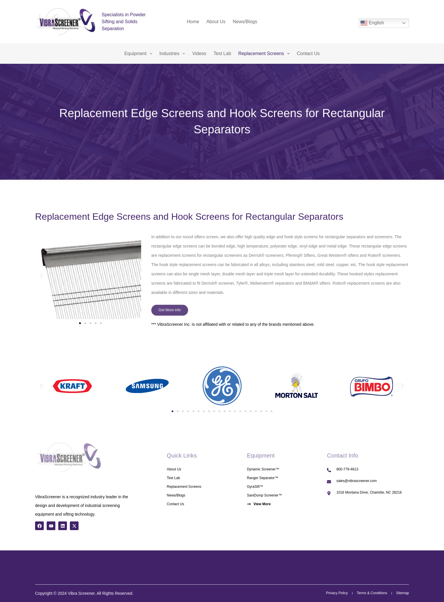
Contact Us (308, 53)
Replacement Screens (265, 53)
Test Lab (222, 53)
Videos (199, 53)
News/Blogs (245, 21)
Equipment (139, 53)
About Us (215, 21)
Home (193, 21)
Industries (173, 53)
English (372, 23)
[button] (41, 275)
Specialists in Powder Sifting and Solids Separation (124, 21)
